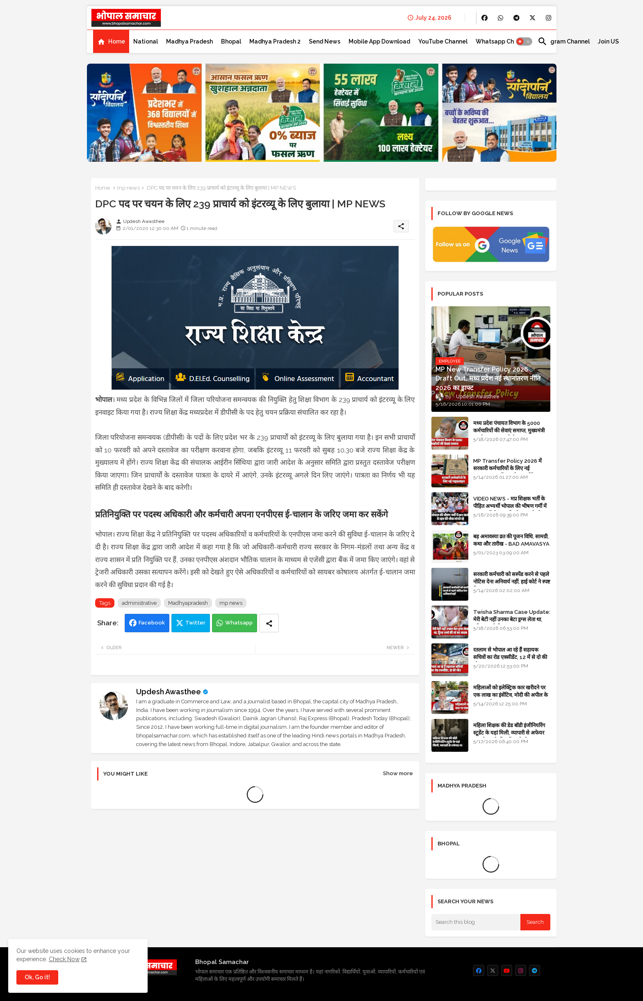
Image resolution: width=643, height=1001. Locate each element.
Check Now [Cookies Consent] (64, 959)
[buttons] (484, 17)
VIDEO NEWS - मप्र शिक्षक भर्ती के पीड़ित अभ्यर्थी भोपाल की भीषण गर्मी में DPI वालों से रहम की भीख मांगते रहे (510, 506)
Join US (608, 41)
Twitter (195, 623)
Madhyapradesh (188, 603)
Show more (398, 773)
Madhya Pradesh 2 (275, 41)
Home (116, 41)
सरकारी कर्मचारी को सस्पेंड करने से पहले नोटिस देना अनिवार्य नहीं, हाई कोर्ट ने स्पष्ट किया (511, 581)
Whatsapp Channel (502, 41)
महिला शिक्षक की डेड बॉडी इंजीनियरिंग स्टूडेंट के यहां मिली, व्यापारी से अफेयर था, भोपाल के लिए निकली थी (509, 732)
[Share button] (269, 623)
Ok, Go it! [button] (37, 977)
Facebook (152, 623)
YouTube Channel (442, 41)
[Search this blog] (476, 922)
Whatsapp (239, 623)
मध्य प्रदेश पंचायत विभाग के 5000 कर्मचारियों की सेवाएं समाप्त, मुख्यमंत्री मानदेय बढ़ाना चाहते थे (509, 430)
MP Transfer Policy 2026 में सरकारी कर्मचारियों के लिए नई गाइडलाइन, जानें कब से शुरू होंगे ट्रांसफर (511, 468)
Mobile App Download (379, 41)
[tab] (111, 41)
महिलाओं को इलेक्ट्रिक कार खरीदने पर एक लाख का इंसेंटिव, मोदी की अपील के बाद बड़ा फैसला (510, 694)
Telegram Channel (564, 41)
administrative (139, 603)
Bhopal (231, 41)
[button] (524, 41)
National (145, 41)
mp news (128, 188)
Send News (324, 41)
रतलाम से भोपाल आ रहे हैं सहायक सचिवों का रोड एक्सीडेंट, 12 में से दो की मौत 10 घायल (510, 657)
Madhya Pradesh (189, 41)
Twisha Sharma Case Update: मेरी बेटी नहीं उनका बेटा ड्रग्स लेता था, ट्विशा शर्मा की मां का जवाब (511, 619)
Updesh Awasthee (168, 691)
